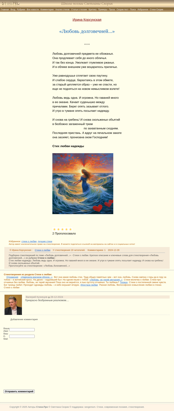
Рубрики (21, 9)
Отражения (12, 277)
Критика (93, 9)
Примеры (102, 9)
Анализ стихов (62, 9)
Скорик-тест (122, 9)
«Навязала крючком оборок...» (37, 277)
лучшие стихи (45, 241)
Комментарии (47, 9)
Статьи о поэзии (79, 9)
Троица (124, 282)
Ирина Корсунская (87, 20)
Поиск (133, 9)
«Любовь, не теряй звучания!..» (106, 279)
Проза (112, 9)
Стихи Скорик (156, 9)
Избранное (143, 9)
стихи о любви (29, 241)
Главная (5, 9)
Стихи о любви (42, 250)
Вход (13, 9)
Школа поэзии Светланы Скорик (87, 3)
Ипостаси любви (89, 285)
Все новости (33, 9)
